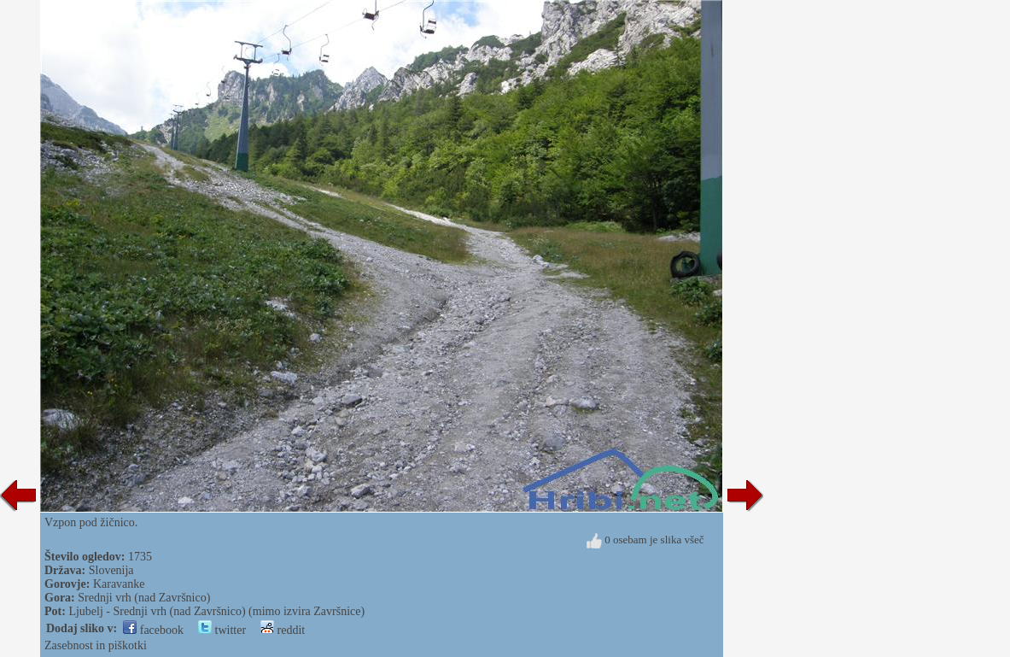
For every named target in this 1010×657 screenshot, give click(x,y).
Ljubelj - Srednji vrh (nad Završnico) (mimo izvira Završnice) (216, 611)
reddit (282, 630)
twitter (222, 630)
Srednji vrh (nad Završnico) (144, 597)
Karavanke (119, 584)
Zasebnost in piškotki (95, 645)
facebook (153, 630)
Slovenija (111, 570)
